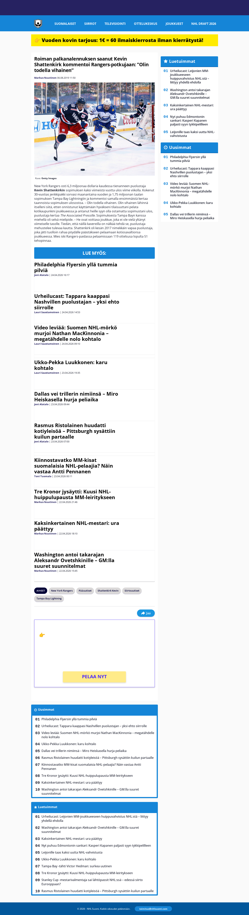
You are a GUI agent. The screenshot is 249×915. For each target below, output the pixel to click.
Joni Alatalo (41, 275)
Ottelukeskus (145, 24)
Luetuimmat (47, 807)
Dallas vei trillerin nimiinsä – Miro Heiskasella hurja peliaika (76, 396)
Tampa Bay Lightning (49, 598)
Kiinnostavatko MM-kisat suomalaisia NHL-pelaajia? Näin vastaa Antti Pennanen (73, 466)
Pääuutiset (85, 590)
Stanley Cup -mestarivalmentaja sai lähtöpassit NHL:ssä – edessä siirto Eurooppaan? (92, 882)
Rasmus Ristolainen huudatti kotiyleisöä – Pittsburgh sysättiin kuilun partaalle (74, 431)
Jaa (146, 613)
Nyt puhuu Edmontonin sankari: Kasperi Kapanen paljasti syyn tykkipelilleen (96, 845)
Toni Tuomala (42, 476)
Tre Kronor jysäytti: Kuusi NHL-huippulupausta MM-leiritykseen (74, 494)
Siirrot (90, 24)
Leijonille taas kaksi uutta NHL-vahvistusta (71, 852)
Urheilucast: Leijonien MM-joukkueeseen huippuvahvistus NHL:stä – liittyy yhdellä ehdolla (94, 818)
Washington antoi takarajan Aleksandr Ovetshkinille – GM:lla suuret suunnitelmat (74, 560)
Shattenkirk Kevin (108, 590)
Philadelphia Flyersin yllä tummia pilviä (75, 267)
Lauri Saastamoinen (46, 312)
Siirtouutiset (132, 590)
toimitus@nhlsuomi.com (153, 908)
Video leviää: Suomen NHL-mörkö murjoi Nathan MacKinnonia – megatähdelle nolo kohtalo (75, 333)
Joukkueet (174, 24)
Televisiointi (115, 24)
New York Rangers (62, 590)
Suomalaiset (65, 24)
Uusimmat (46, 709)
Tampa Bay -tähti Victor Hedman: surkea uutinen (76, 866)
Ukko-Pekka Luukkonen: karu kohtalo (70, 365)
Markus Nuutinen (45, 77)
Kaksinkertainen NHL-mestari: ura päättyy (76, 526)
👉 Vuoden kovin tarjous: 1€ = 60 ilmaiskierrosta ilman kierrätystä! (118, 40)
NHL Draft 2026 (203, 24)
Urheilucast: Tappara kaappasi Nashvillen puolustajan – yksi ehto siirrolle (76, 302)
